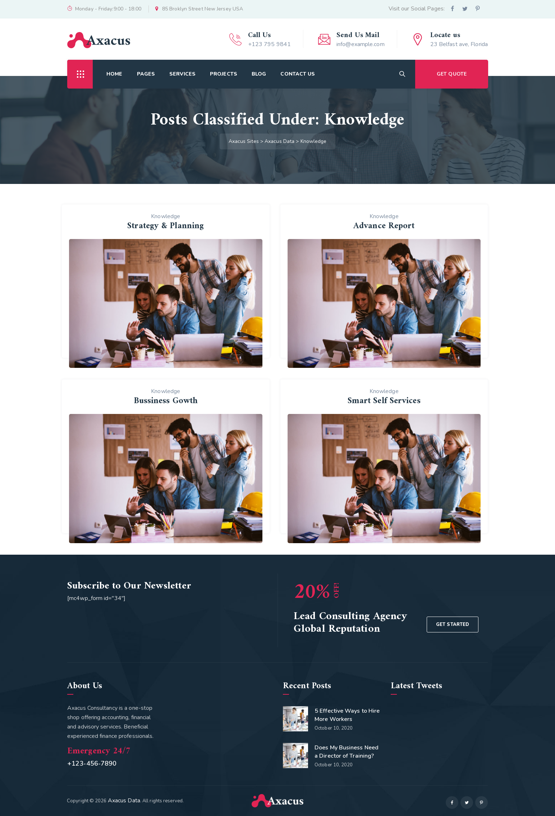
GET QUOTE (452, 74)
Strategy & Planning (165, 226)
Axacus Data (124, 800)
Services (182, 74)
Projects (223, 74)
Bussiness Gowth (166, 401)
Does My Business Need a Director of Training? (347, 752)
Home (114, 74)
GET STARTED (452, 624)
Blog (259, 74)
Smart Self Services (384, 401)
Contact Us (297, 74)
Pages (146, 74)
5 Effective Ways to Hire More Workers (347, 715)
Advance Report (383, 226)
